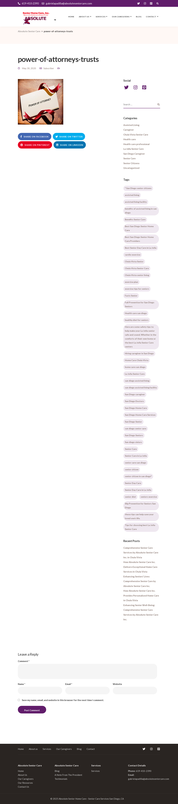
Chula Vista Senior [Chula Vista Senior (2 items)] (134, 261)
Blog (138, 16)
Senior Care (129, 158)
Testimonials (61, 778)
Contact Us (23, 786)
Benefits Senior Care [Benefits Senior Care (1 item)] (135, 219)
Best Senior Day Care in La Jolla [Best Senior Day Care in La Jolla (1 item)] (140, 248)
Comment (24, 661)
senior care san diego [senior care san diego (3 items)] (135, 462)
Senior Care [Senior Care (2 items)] (131, 449)
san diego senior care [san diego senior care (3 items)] (135, 428)
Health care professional (136, 144)
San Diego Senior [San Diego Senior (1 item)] (133, 421)
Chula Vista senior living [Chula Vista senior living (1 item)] (137, 275)
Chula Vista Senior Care (135, 134)
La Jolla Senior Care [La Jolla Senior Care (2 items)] (135, 374)
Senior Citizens (131, 163)
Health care (129, 139)
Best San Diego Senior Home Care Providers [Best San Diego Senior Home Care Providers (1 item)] (139, 239)
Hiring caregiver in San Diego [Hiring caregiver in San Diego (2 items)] (139, 353)
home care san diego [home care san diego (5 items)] (135, 367)
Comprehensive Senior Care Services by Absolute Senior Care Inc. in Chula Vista (140, 552)
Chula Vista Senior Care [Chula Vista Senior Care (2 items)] (137, 268)
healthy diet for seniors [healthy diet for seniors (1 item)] (136, 320)
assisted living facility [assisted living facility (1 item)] (136, 202)
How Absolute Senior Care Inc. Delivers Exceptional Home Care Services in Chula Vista (140, 567)
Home (71, 16)
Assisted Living (131, 125)
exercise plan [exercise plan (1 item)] (131, 282)
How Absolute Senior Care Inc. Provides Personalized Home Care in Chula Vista (141, 595)
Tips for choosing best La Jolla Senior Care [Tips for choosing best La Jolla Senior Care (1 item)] (140, 527)
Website (117, 684)
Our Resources (25, 782)
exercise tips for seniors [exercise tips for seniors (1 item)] (137, 288)
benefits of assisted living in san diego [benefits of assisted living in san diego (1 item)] (141, 210)
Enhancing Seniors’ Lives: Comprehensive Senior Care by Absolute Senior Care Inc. (139, 581)
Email (68, 684)
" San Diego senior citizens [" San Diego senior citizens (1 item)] (138, 188)
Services (100, 16)
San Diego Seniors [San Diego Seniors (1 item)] (134, 435)
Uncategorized (131, 168)
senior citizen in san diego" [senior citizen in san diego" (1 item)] (138, 476)
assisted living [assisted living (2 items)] (132, 195)
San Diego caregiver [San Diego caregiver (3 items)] (135, 394)
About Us (22, 775)
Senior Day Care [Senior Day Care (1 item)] (133, 483)
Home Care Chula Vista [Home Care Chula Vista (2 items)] (136, 360)
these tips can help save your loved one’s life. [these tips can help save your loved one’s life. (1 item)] (139, 516)
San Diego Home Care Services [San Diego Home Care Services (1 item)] (140, 415)
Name (21, 684)
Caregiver (128, 129)
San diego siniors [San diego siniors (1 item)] (133, 442)
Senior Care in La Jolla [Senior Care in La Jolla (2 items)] (136, 455)
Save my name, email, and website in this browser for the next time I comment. (63, 700)
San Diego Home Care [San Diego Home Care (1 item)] (136, 408)
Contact (151, 16)
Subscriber (48, 68)
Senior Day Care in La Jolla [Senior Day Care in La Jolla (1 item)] (138, 490)
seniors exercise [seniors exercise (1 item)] (149, 496)
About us (84, 16)
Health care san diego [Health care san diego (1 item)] (136, 313)
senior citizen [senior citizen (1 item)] (131, 469)
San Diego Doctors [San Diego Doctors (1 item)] (134, 401)
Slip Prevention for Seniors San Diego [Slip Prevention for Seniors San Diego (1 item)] (140, 505)
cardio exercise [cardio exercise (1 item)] (132, 254)
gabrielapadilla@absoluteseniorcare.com (148, 778)
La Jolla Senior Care (133, 148)
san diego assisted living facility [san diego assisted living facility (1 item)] (141, 387)
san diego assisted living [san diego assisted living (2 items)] (137, 380)
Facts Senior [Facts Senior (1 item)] (131, 295)
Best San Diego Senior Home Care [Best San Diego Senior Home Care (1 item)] (139, 228)
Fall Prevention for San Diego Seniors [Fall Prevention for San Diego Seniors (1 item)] (139, 304)
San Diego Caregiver (134, 153)
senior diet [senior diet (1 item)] (130, 496)
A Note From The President (68, 775)
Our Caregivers (121, 16)
